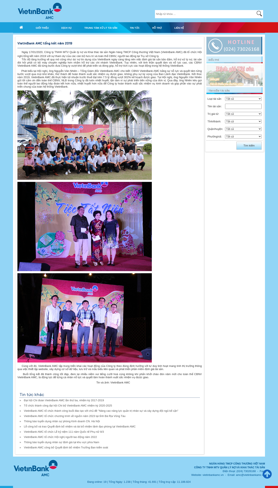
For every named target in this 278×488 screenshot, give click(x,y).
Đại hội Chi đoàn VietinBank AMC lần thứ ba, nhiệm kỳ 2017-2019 (64, 400)
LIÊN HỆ (179, 27)
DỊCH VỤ (66, 27)
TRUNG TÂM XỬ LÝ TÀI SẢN (100, 27)
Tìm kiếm (248, 145)
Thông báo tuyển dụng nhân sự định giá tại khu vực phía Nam (61, 442)
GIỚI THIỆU (42, 27)
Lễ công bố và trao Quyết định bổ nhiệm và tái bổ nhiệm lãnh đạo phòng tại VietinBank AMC (80, 426)
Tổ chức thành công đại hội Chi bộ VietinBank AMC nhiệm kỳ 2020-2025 (68, 405)
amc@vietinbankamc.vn (250, 474)
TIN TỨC (135, 27)
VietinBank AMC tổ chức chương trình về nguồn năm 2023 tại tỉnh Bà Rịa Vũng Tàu (75, 416)
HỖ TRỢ (157, 27)
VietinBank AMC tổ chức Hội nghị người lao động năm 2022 (60, 437)
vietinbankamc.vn (213, 474)
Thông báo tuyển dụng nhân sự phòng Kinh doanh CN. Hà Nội (62, 421)
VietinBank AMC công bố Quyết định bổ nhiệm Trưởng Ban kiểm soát (66, 447)
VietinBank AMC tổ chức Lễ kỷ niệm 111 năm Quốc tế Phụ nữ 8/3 (64, 431)
